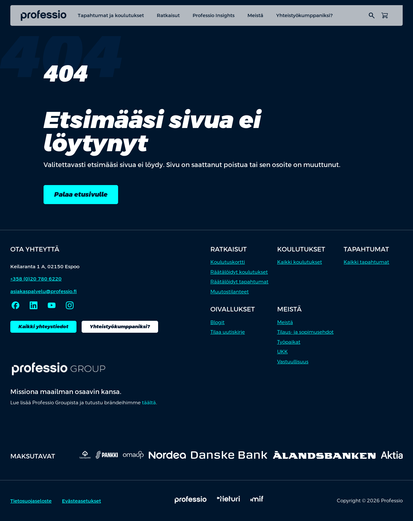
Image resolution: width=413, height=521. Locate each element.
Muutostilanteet (229, 291)
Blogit (217, 322)
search (372, 15)
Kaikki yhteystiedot (43, 326)
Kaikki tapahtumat (366, 262)
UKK (282, 351)
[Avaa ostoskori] (384, 15)
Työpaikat (288, 342)
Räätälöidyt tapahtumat (239, 281)
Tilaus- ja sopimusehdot (305, 332)
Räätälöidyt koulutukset (239, 272)
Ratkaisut (168, 15)
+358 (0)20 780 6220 (36, 278)
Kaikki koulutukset (299, 262)
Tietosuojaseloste (31, 501)
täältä (149, 402)
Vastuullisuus (292, 361)
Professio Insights (214, 15)
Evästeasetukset (81, 501)
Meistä (255, 15)
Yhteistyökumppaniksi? (304, 15)
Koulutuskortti (227, 262)
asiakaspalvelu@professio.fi (43, 291)
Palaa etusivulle (80, 194)
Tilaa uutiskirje (227, 332)
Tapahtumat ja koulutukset (111, 15)
